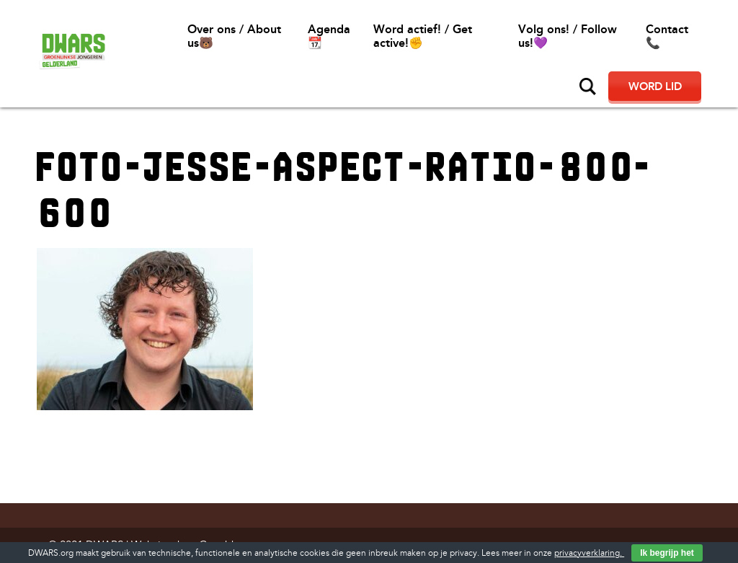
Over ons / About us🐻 (234, 36)
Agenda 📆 (329, 36)
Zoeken (588, 86)
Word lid (655, 86)
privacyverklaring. (589, 553)
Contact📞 (667, 36)
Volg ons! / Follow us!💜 (567, 36)
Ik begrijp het (667, 553)
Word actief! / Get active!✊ (422, 36)
